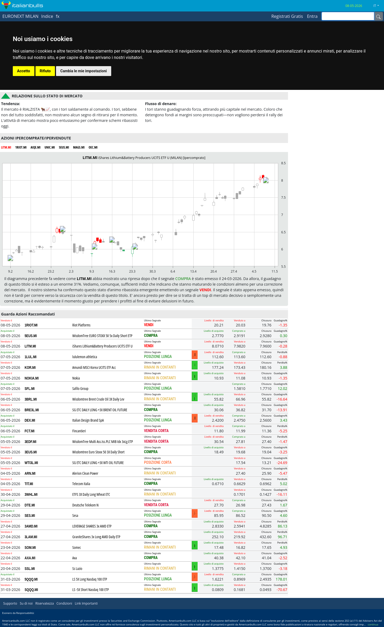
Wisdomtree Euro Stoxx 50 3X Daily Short (98, 451)
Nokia (76, 378)
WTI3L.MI (31, 463)
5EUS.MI (31, 336)
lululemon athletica (84, 356)
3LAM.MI (31, 537)
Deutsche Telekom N (85, 505)
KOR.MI (30, 367)
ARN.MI (30, 473)
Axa (74, 557)
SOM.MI (30, 547)
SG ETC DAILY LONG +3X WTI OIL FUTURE (98, 462)
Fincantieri (79, 430)
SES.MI (30, 515)
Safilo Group (80, 388)
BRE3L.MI (32, 410)
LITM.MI (30, 346)
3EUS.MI (31, 452)
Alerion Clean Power (85, 473)
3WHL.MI (31, 494)
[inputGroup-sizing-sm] (348, 16)
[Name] (378, 16)
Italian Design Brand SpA (88, 420)
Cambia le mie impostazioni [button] (83, 71)
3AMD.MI (31, 526)
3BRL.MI (31, 399)
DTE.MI (30, 505)
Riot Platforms (81, 325)
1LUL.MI (31, 357)
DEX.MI (30, 420)
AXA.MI (30, 558)
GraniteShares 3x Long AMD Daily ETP (96, 536)
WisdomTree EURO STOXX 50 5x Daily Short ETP (102, 335)
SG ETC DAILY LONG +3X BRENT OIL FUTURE (99, 409)
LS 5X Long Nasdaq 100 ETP (89, 579)
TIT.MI (29, 484)
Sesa (75, 515)
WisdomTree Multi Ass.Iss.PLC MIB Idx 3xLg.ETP (102, 441)
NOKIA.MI (32, 378)
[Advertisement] (336, 125)
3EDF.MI (30, 442)
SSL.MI (30, 568)
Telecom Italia (81, 483)
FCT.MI (29, 431)
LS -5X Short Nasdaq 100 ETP (90, 589)
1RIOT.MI (31, 325)
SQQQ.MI (31, 590)
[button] (378, 5)
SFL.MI (30, 388)
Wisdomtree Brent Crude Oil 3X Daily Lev (98, 399)
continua (373, 624)
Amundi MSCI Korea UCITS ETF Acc (94, 367)
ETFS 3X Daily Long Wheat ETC (91, 494)
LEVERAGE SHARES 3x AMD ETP (91, 526)
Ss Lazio (77, 568)
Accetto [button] (23, 71)
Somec (76, 547)
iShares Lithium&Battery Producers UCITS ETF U (102, 346)
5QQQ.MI (31, 579)
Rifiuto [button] (45, 71)
